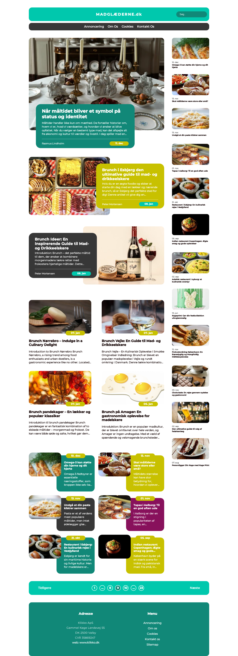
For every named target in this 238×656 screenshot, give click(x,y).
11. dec (119, 143)
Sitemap (152, 644)
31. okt (75, 538)
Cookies (127, 26)
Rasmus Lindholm (53, 143)
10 (125, 588)
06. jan (148, 404)
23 (141, 588)
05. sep (145, 538)
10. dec (75, 455)
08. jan (148, 203)
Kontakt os (145, 26)
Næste (195, 588)
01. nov (145, 498)
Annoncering (94, 26)
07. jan (75, 333)
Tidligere (44, 588)
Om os (113, 26)
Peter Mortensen (112, 204)
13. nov (145, 455)
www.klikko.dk (89, 642)
